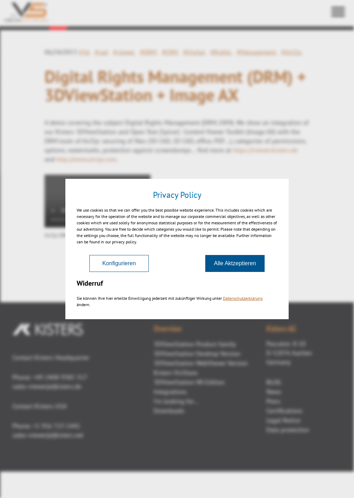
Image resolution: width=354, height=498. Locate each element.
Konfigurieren (119, 263)
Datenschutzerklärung (242, 298)
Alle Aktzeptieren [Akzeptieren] (235, 263)
